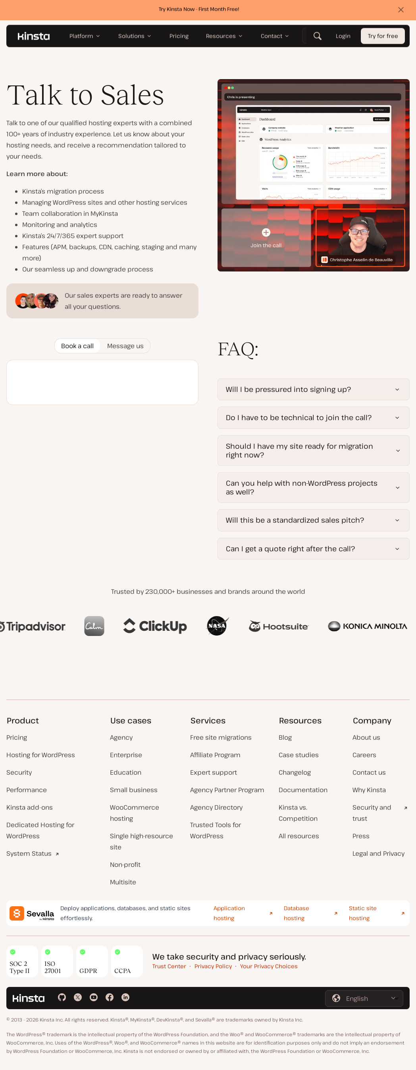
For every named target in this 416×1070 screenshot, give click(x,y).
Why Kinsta (369, 789)
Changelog (295, 772)
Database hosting (296, 913)
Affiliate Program (215, 754)
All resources (299, 836)
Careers (364, 754)
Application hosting (229, 913)
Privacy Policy (213, 966)
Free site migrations (221, 737)
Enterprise (126, 754)
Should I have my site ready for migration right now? (299, 450)
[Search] (317, 38)
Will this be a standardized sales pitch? (295, 520)
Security (19, 772)
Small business (134, 789)
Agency (121, 737)
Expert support (213, 772)
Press (361, 836)
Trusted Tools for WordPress (215, 830)
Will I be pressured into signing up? (288, 389)
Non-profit (125, 864)
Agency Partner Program (227, 789)
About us (366, 737)
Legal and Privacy (378, 853)
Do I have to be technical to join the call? (299, 417)
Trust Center (169, 966)
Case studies (299, 754)
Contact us (369, 772)
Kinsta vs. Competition (298, 813)
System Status (29, 853)
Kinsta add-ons (29, 807)
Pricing (16, 737)
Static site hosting (363, 913)
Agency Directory (216, 807)
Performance (26, 789)
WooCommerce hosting (134, 813)
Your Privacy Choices (269, 966)
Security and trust (371, 813)
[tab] (77, 346)
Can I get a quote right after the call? (290, 548)
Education (125, 772)
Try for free (383, 38)
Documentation (303, 789)
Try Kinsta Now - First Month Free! (199, 10)
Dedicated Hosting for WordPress (40, 830)
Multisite (123, 882)
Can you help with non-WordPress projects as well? (301, 487)
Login (343, 38)
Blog (285, 737)
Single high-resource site (141, 841)
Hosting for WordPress (40, 754)
